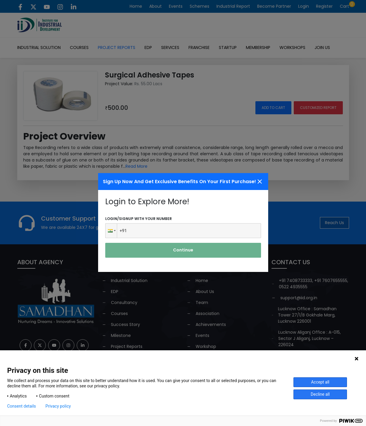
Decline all (320, 394)
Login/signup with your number (138, 218)
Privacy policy (58, 406)
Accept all (320, 382)
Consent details (21, 406)
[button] (111, 231)
